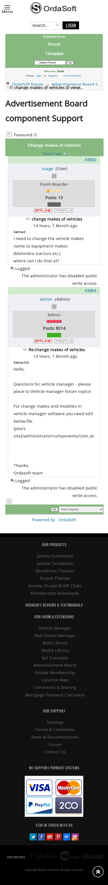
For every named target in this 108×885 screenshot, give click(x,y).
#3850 (90, 160)
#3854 (90, 290)
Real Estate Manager (55, 635)
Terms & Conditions (55, 729)
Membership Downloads (55, 593)
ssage (47, 168)
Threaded (54, 53)
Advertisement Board (55, 665)
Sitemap (55, 722)
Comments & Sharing (55, 687)
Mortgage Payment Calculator (55, 695)
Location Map (55, 679)
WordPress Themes (55, 571)
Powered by (44, 519)
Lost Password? (72, 75)
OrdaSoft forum (27, 84)
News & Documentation (54, 737)
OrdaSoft (67, 519)
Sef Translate (55, 657)
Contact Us (55, 751)
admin (46, 299)
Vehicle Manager (55, 628)
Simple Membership (55, 672)
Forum (54, 44)
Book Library (55, 642)
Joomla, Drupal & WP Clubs (54, 585)
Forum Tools (52, 154)
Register (53, 75)
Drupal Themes (55, 578)
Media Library (55, 650)
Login (71, 25)
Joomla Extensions (55, 556)
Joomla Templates (55, 563)
